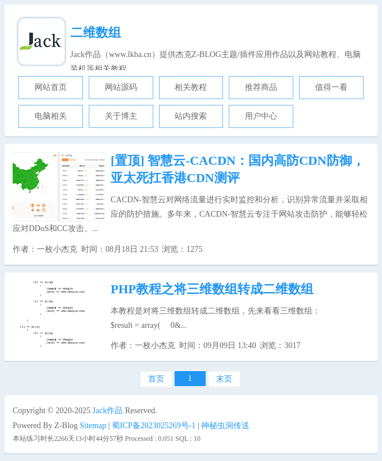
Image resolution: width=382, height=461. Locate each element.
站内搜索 (191, 116)
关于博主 (121, 116)
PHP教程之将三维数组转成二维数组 (212, 289)
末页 (224, 379)
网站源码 (121, 87)
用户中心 (261, 116)
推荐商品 (261, 87)
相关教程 (191, 87)
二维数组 (95, 32)
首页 (156, 379)
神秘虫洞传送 (225, 425)
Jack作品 (108, 410)
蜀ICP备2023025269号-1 (153, 425)
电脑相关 (51, 116)
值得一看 (331, 87)
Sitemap (93, 425)
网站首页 (51, 87)
